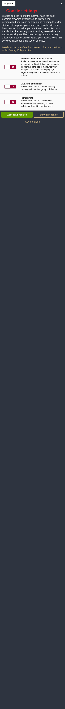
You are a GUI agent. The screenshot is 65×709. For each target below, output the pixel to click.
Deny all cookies (49, 114)
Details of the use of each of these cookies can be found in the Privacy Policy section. (32, 49)
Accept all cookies (17, 114)
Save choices (32, 121)
